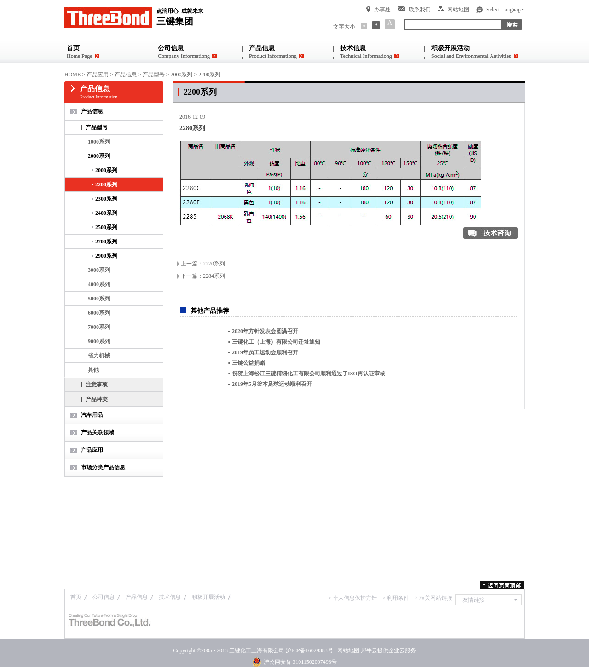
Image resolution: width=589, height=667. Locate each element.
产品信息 (126, 74)
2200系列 (209, 74)
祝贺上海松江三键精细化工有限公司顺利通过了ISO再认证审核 (308, 373)
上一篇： (203, 263)
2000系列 (181, 74)
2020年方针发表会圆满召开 (265, 331)
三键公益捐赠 (248, 363)
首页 (75, 597)
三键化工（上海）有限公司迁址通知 (276, 342)
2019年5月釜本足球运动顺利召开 (272, 384)
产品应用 (98, 74)
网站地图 (347, 650)
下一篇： (203, 276)
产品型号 (154, 74)
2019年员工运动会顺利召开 (265, 352)
